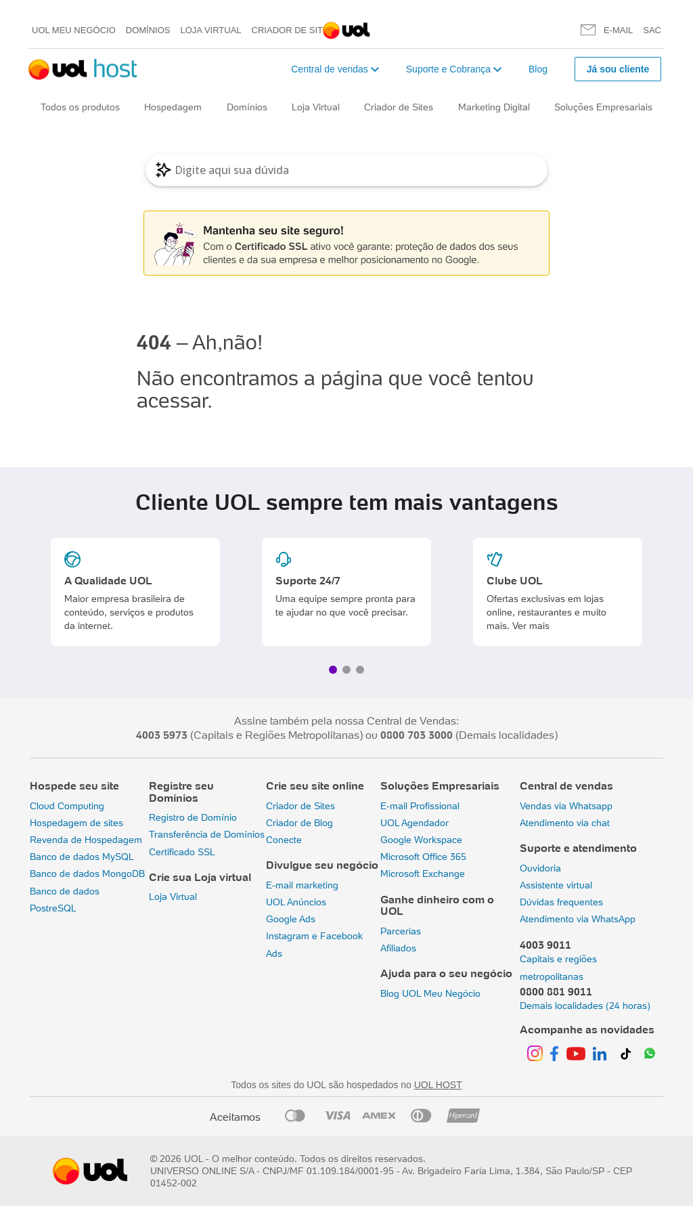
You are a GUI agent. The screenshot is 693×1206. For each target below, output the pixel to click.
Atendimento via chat (565, 822)
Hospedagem (173, 107)
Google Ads (290, 918)
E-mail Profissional (420, 805)
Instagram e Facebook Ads (314, 944)
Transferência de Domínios (207, 834)
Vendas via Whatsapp (566, 805)
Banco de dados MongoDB (87, 873)
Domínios (148, 30)
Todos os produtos (80, 107)
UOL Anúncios (296, 902)
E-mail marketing (302, 885)
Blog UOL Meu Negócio (430, 993)
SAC (652, 30)
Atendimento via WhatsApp (577, 918)
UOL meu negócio (74, 30)
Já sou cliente (618, 69)
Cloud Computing (67, 805)
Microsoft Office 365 (423, 856)
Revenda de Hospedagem (86, 839)
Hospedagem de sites (76, 822)
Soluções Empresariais (603, 107)
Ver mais (531, 625)
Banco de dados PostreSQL (64, 899)
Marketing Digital (494, 107)
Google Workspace (421, 839)
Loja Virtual (211, 30)
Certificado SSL (182, 851)
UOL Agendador (414, 822)
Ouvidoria (540, 868)
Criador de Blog (299, 822)
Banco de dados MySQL (82, 856)
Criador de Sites (293, 30)
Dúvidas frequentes (561, 902)
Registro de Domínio (193, 817)
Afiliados (398, 948)
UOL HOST (438, 1084)
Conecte (284, 839)
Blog (538, 69)
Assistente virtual (556, 885)
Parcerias (400, 931)
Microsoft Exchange (422, 873)
